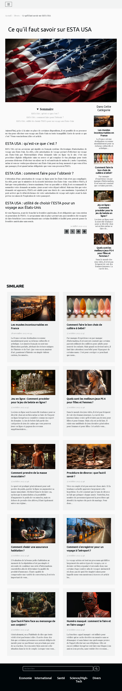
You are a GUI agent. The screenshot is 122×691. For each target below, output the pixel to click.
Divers (17, 15)
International (43, 678)
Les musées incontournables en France (104, 133)
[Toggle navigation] (8, 4)
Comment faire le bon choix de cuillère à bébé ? (104, 170)
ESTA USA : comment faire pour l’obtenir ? (45, 117)
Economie (25, 678)
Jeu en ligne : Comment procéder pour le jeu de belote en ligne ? (104, 210)
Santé (61, 678)
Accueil (8, 15)
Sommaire (46, 109)
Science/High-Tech (79, 680)
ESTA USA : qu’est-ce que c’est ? (45, 113)
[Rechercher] (58, 668)
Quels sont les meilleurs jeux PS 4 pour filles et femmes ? (104, 251)
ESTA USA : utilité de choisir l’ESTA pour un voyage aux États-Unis (45, 121)
